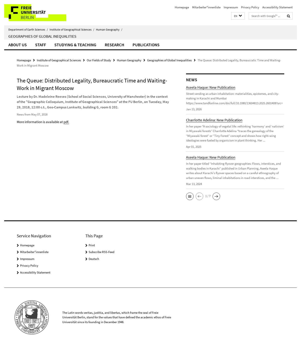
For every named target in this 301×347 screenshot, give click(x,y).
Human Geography (109, 29)
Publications (146, 44)
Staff (40, 44)
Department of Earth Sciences (28, 29)
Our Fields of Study (99, 60)
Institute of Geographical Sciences (72, 29)
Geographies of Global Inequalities (42, 36)
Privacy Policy (250, 7)
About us (17, 44)
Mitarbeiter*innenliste (206, 7)
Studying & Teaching (75, 44)
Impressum (231, 7)
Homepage (182, 7)
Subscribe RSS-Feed (101, 252)
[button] (238, 16)
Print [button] (92, 245)
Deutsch (94, 259)
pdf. (66, 122)
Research (114, 44)
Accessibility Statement (277, 7)
